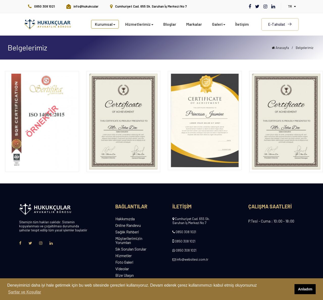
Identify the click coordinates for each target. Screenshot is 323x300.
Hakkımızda (125, 219)
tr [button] (292, 6)
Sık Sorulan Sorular (130, 249)
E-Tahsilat (280, 24)
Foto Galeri (124, 262)
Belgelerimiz (304, 48)
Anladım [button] (305, 289)
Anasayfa (280, 48)
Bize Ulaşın (124, 275)
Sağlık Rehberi (127, 232)
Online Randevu (128, 225)
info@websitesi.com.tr (192, 259)
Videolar (122, 269)
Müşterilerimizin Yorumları (128, 240)
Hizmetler (123, 256)
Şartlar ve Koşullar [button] (24, 292)
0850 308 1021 (186, 232)
